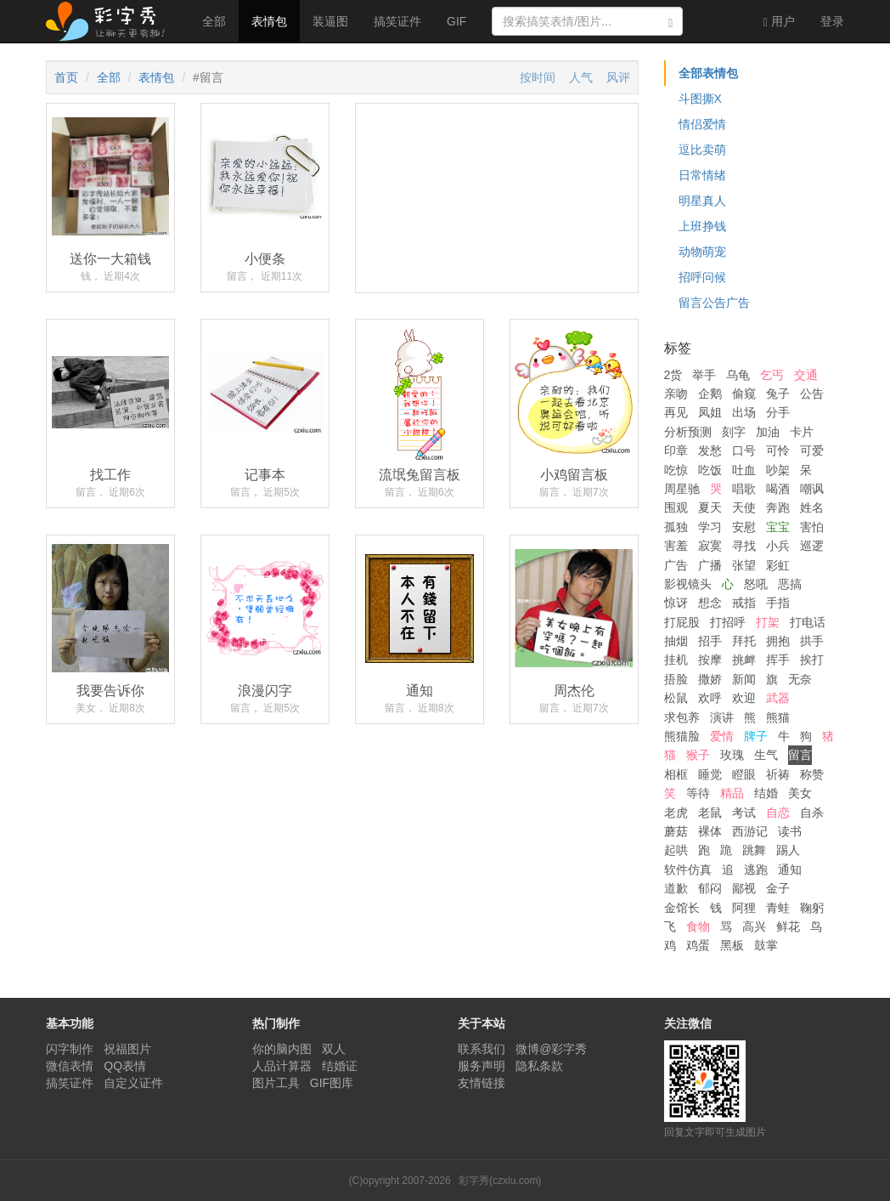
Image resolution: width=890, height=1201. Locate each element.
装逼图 (330, 21)
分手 (778, 412)
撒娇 (710, 679)
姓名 (812, 507)
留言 (800, 755)
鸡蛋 (698, 945)
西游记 (750, 831)
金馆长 (682, 908)
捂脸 (676, 679)
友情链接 (481, 1083)
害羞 (676, 545)
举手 (704, 375)
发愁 (710, 450)
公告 (812, 393)
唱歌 (744, 489)
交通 (806, 375)
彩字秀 (111, 21)
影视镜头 (688, 584)
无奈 (800, 679)
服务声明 (481, 1066)
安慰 (744, 527)
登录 (832, 21)
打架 (768, 622)
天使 (744, 507)
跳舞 (754, 850)
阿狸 (744, 908)
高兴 (754, 926)
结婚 (766, 793)
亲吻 (676, 393)
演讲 (722, 717)
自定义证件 (133, 1083)
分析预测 (688, 432)
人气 (581, 77)
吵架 (778, 470)
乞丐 (772, 375)
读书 (790, 831)
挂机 (676, 659)
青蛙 (778, 908)
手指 (778, 602)
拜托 (744, 641)
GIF (456, 21)
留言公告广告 (714, 302)
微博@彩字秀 (551, 1049)
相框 (676, 774)
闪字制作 (69, 1049)
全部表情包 (708, 73)
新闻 (744, 679)
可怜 (778, 450)
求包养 (682, 717)
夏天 (710, 507)
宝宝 (778, 527)
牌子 (756, 736)
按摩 (710, 659)
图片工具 (276, 1083)
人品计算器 (282, 1066)
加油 (768, 432)
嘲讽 (812, 489)
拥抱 (778, 641)
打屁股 (682, 622)
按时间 (537, 77)
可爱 (812, 450)
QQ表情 (125, 1066)
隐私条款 (539, 1066)
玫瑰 (732, 755)
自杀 (812, 812)
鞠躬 (812, 908)
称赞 (812, 774)
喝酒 (778, 489)
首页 (66, 77)
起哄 (676, 850)
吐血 (744, 470)
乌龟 (738, 375)
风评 (618, 77)
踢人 (788, 850)
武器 (778, 698)
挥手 (778, 659)
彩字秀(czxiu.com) (500, 1181)
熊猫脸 (682, 736)
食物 (698, 926)
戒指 (744, 602)
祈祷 (778, 774)
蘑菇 (676, 831)
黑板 (732, 945)
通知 (790, 869)
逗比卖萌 (702, 149)
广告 (676, 565)
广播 (710, 565)
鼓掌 (766, 945)
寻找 (744, 545)
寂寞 (710, 545)
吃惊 (676, 470)
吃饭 (710, 470)
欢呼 (710, 698)
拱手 (812, 641)
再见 (676, 412)
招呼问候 (702, 277)
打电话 (807, 622)
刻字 (734, 432)
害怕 (812, 527)
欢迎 (744, 698)
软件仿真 (688, 869)
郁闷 (710, 888)
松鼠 (676, 698)
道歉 (676, 888)
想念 (710, 602)
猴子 (698, 755)
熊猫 (778, 717)
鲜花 (788, 926)
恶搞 (790, 584)
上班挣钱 (702, 226)
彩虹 (778, 565)
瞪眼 (744, 774)
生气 (766, 755)
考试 (744, 812)
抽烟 (676, 641)
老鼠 (710, 812)
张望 (744, 565)
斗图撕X (700, 98)
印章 (676, 450)
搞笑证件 (397, 21)
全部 (214, 21)
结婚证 (340, 1066)
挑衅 (744, 659)
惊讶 (676, 602)
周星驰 (682, 489)
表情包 (269, 21)
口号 (744, 450)
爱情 (722, 736)
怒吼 (756, 584)
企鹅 (710, 393)
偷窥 (744, 393)
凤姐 (710, 412)
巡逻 (812, 545)
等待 (698, 793)
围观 (676, 507)
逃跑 (756, 869)
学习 (710, 527)
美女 (800, 793)
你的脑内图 (282, 1049)
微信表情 (69, 1066)
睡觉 (710, 774)
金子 (778, 888)
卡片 (802, 432)
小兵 (778, 545)
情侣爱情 (702, 124)
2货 (673, 375)
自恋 (778, 812)
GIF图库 (331, 1083)
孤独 (676, 527)
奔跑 (778, 507)
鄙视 (744, 888)
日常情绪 (702, 175)
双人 (334, 1049)
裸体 (710, 831)
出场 (744, 412)
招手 (710, 641)
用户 (779, 21)
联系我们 (481, 1049)
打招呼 (728, 622)
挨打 (812, 659)
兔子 (778, 393)
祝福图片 (127, 1049)
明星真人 (702, 200)
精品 (732, 793)
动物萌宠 (702, 251)
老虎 (676, 812)
